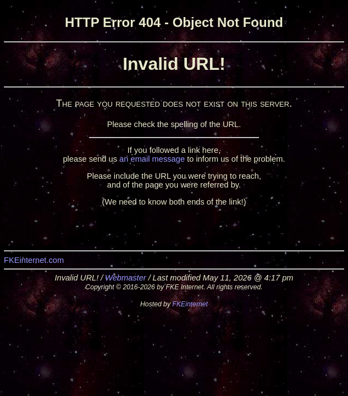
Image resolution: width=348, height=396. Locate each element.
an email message (152, 159)
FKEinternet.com (34, 260)
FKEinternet (190, 304)
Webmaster (125, 277)
